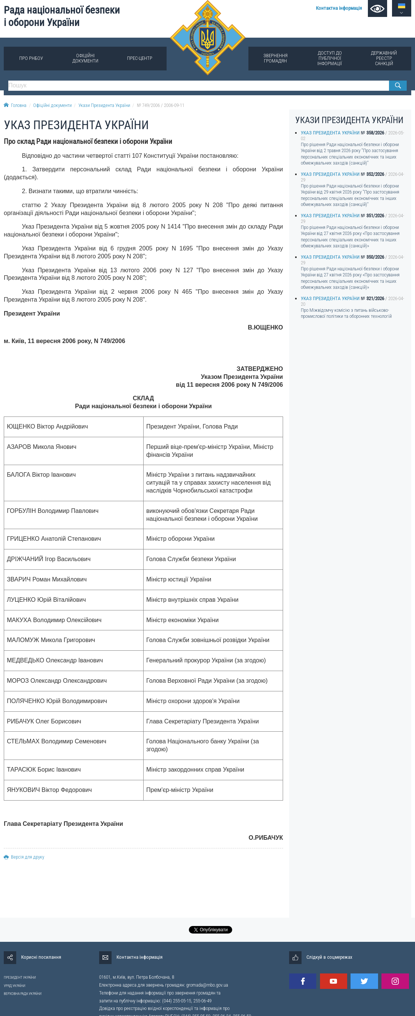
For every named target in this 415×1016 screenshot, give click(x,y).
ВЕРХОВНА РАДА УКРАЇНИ (22, 993)
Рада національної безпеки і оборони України (62, 16)
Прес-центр (139, 58)
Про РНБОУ (31, 58)
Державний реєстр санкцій (384, 58)
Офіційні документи (85, 58)
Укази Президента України (104, 105)
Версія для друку (24, 857)
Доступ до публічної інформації (329, 58)
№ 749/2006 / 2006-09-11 (160, 105)
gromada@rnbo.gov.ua (207, 985)
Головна (15, 105)
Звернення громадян (275, 58)
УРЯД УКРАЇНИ (14, 985)
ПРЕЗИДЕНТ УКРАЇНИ (20, 977)
